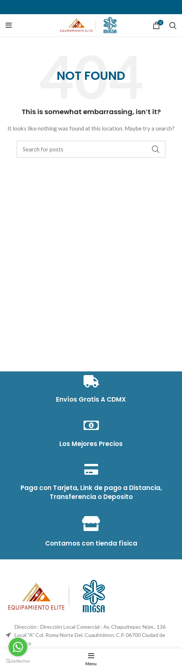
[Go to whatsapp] (18, 647)
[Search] (173, 25)
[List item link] (91, 635)
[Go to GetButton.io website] (18, 661)
